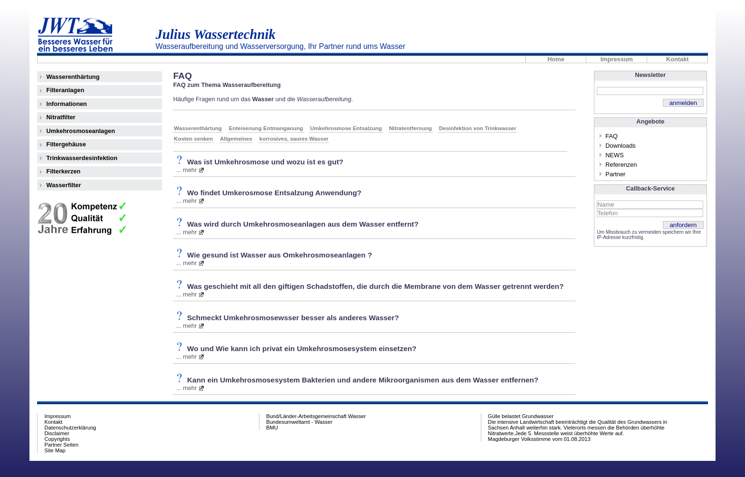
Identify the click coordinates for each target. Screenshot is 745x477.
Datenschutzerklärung (70, 427)
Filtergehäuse (66, 144)
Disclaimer (57, 433)
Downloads (620, 145)
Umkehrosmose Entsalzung (346, 128)
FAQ (611, 136)
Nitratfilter (61, 117)
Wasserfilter (64, 185)
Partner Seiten (62, 445)
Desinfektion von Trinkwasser (477, 128)
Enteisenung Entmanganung (266, 128)
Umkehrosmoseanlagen (81, 130)
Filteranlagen (66, 90)
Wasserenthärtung (73, 76)
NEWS (614, 155)
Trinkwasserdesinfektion (82, 158)
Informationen (67, 103)
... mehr (186, 169)
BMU (272, 427)
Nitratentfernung (410, 128)
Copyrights (57, 439)
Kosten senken (193, 139)
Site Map (55, 450)
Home (555, 59)
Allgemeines (236, 139)
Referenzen (621, 164)
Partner (615, 174)
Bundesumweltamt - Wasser (299, 422)
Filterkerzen (64, 171)
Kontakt (677, 59)
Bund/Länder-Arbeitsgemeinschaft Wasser (316, 416)
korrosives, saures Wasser (294, 139)
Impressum (617, 59)
